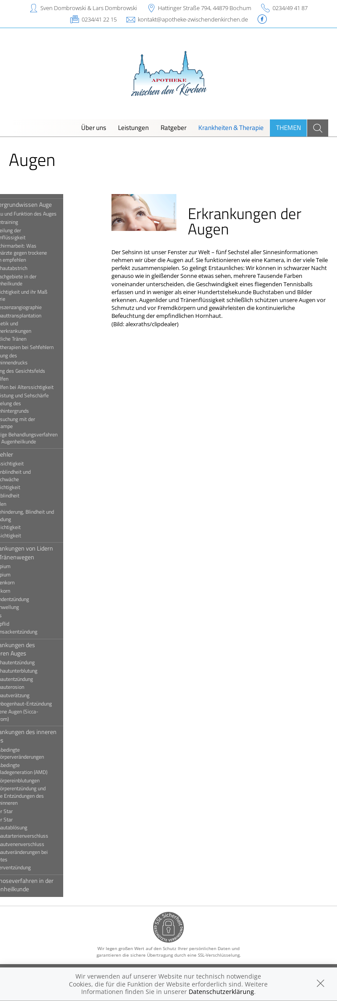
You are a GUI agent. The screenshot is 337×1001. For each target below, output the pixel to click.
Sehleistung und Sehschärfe (40, 396)
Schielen (19, 504)
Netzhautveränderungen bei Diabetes (40, 855)
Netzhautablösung (30, 828)
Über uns (93, 127)
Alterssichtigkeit (28, 464)
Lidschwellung (25, 607)
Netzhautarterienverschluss (40, 836)
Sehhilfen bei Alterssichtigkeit (43, 387)
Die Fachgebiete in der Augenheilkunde (34, 280)
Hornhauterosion (28, 687)
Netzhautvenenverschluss (38, 844)
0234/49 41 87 (290, 8)
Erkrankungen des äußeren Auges (33, 649)
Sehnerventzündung (31, 867)
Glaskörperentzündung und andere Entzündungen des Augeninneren (39, 796)
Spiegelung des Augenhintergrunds (30, 407)
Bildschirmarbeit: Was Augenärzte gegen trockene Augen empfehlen (39, 253)
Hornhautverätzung (31, 695)
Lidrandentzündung (30, 599)
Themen (288, 127)
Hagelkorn (21, 591)
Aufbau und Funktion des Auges (44, 214)
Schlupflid (21, 624)
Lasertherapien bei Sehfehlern (43, 347)
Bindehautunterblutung (35, 671)
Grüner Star (22, 820)
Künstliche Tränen (29, 339)
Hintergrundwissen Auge (42, 204)
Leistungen (133, 127)
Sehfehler (23, 454)
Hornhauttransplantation (37, 316)
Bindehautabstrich (30, 268)
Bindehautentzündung (33, 662)
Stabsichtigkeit (26, 527)
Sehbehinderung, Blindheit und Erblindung (43, 515)
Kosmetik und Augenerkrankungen (32, 327)
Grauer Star (22, 811)
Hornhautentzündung (32, 679)
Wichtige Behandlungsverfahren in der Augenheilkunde (45, 438)
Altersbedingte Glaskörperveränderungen (38, 753)
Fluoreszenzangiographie (37, 307)
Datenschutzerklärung (221, 991)
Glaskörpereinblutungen (36, 781)
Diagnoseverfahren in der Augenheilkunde (43, 884)
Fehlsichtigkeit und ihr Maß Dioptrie (40, 295)
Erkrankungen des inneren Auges (44, 736)
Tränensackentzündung (35, 632)
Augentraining (25, 222)
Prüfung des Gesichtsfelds (39, 371)
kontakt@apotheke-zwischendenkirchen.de (193, 19)
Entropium (21, 575)
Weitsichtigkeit (26, 536)
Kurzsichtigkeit (26, 487)
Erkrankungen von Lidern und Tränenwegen (42, 552)
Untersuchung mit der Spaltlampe (33, 422)
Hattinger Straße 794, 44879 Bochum (204, 8)
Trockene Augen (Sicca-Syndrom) (35, 715)
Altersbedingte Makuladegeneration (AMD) (40, 768)
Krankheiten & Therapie (231, 127)
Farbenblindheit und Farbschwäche (31, 475)
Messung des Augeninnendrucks (30, 359)
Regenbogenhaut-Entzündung (42, 704)
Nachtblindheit (26, 496)
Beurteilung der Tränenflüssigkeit (29, 234)
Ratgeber (173, 127)
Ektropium (21, 566)
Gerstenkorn (23, 583)
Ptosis (17, 615)
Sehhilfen (20, 379)
